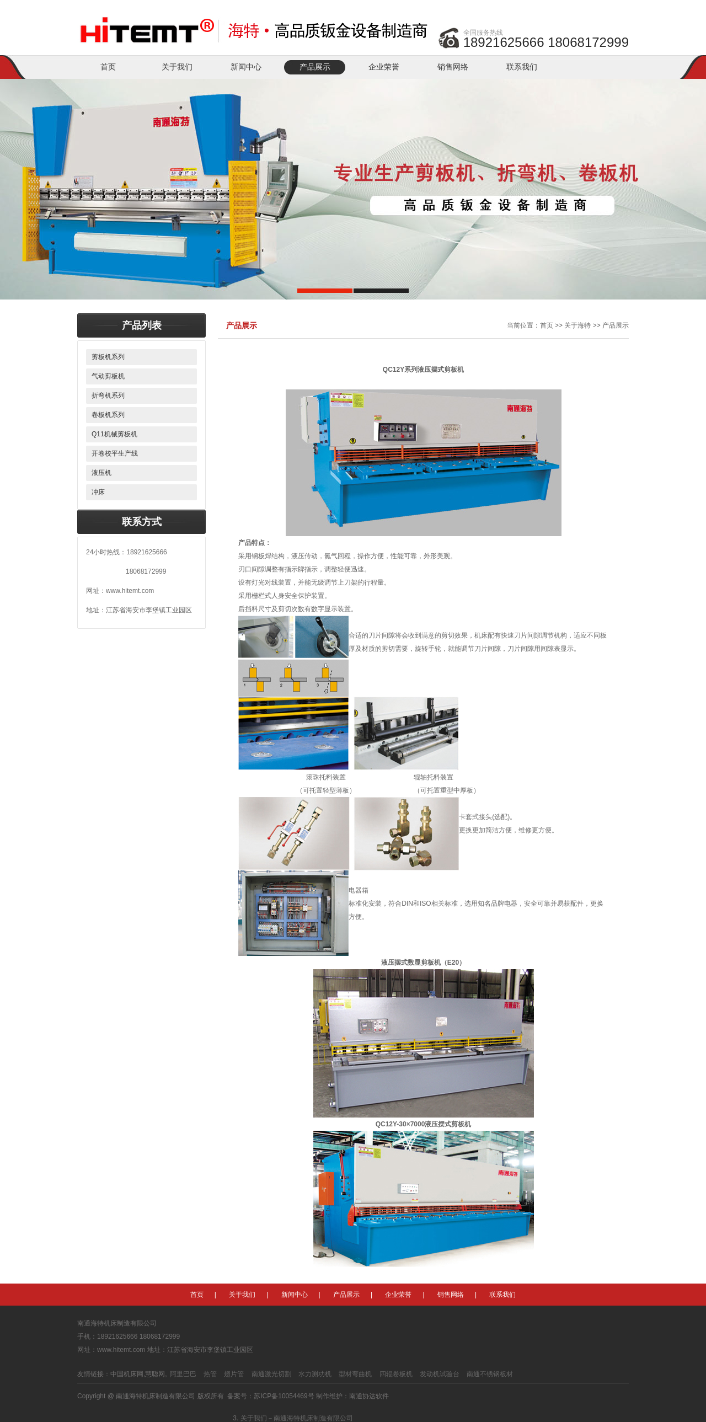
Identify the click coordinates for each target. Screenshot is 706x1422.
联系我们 (521, 67)
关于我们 (177, 67)
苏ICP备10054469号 (284, 1396)
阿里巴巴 (183, 1374)
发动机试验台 (439, 1374)
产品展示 (314, 67)
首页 (108, 67)
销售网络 (452, 67)
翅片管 (234, 1374)
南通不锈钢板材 (490, 1374)
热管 (210, 1374)
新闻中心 (246, 67)
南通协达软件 (369, 1396)
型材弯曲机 (355, 1374)
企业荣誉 (383, 67)
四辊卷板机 (396, 1374)
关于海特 (577, 325)
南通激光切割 (271, 1374)
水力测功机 (314, 1374)
